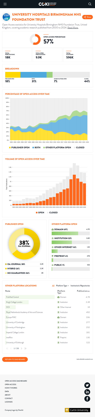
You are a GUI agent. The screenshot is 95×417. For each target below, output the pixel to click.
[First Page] (7, 348)
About (7, 395)
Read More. (72, 27)
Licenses (9, 402)
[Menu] (5, 4)
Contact (9, 398)
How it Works (11, 388)
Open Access (10, 384)
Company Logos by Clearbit (14, 410)
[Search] (90, 4)
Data (7, 391)
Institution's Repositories (80, 285)
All (53, 285)
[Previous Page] (11, 348)
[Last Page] (25, 348)
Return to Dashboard (15, 359)
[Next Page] (21, 348)
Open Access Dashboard (16, 381)
